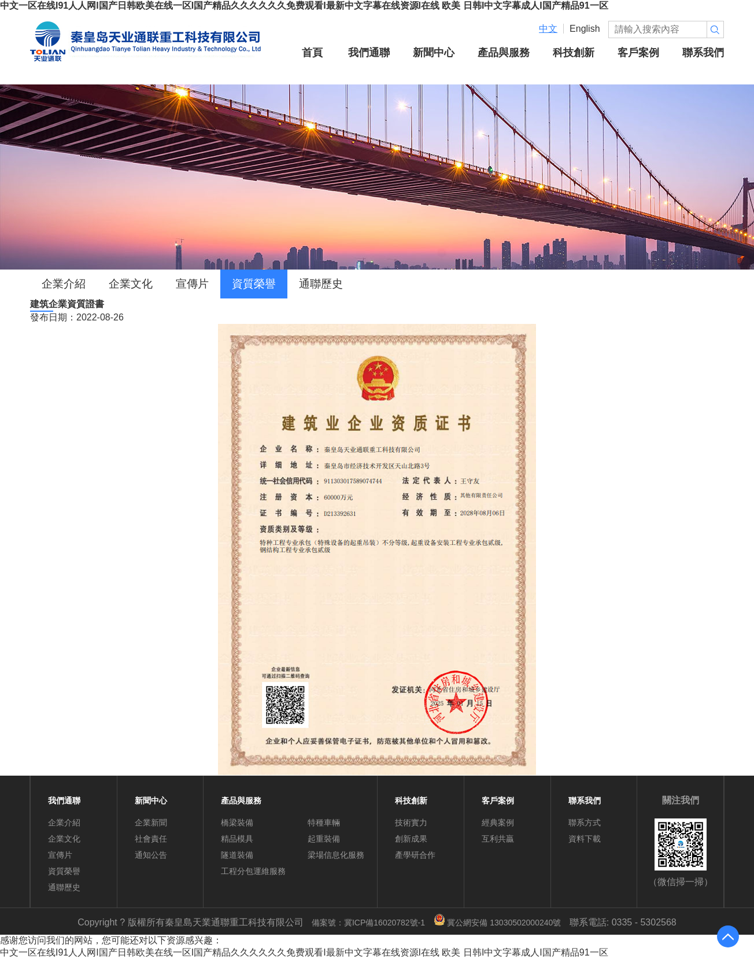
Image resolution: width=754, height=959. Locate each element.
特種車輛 (324, 822)
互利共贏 (498, 838)
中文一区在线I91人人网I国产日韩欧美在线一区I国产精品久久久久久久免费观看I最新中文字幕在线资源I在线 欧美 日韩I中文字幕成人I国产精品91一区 (304, 5)
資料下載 (584, 838)
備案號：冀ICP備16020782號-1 (368, 922)
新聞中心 (433, 52)
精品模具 (237, 838)
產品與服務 (504, 52)
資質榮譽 (254, 284)
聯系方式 (584, 822)
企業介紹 (64, 284)
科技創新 (573, 52)
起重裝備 (324, 838)
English (585, 29)
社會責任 (151, 838)
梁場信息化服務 (336, 855)
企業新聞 (151, 822)
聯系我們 (703, 52)
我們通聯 (369, 52)
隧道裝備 (237, 855)
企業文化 (131, 284)
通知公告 (151, 855)
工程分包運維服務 (253, 871)
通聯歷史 (321, 284)
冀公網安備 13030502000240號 (497, 922)
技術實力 (411, 822)
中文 (548, 29)
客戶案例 (638, 52)
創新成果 (411, 838)
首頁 (312, 52)
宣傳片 (192, 284)
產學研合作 (415, 855)
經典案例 (498, 822)
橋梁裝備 (237, 822)
